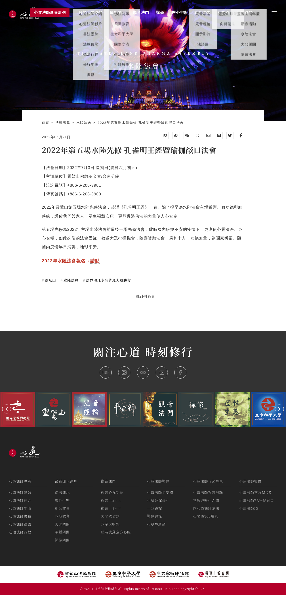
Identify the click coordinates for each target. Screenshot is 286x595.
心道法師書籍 (20, 516)
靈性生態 (62, 500)
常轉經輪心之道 (206, 500)
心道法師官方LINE (255, 492)
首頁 (46, 122)
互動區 (223, 13)
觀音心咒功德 (112, 492)
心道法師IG (249, 508)
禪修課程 (154, 516)
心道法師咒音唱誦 (208, 492)
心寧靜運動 (156, 524)
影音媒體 (202, 13)
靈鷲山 (50, 280)
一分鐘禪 (154, 508)
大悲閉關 (62, 524)
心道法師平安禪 (160, 492)
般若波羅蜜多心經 (116, 532)
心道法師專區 (20, 481)
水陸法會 (84, 122)
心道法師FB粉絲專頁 (256, 500)
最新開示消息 (66, 481)
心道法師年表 (20, 508)
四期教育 (62, 516)
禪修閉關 (62, 540)
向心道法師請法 (206, 508)
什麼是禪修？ (158, 500)
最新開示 (118, 13)
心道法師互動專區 (208, 481)
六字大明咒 (110, 524)
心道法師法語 (20, 524)
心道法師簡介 (20, 500)
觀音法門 (108, 481)
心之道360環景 (205, 516)
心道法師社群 (250, 481)
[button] (6, 409)
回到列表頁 (143, 296)
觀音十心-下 (111, 508)
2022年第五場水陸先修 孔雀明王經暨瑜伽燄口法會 (140, 122)
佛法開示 (62, 492)
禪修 (160, 13)
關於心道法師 (91, 13)
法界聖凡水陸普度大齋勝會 (108, 280)
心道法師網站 (20, 492)
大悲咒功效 (110, 516)
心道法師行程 (20, 532)
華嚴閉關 (62, 532)
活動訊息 (63, 122)
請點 (95, 260)
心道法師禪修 (158, 481)
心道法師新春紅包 (50, 13)
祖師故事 (62, 508)
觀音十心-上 (111, 500)
